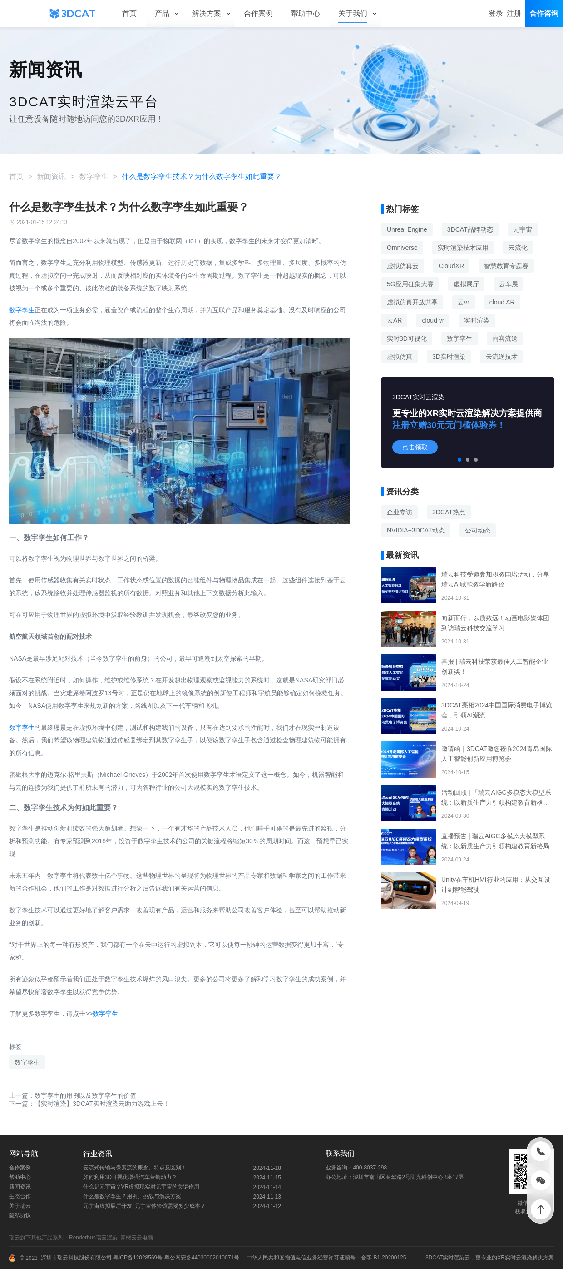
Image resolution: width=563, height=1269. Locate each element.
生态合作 (20, 1196)
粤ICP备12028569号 (137, 1257)
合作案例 (20, 1167)
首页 (16, 176)
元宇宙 (522, 229)
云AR (394, 320)
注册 (514, 13)
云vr (463, 302)
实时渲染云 (456, 1257)
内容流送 (505, 338)
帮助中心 (20, 1177)
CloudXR (451, 265)
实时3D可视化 (407, 338)
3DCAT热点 (448, 512)
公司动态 (477, 530)
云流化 (518, 247)
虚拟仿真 (399, 356)
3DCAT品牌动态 (470, 229)
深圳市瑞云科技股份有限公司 (76, 1257)
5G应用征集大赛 (410, 284)
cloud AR (502, 302)
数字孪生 (94, 176)
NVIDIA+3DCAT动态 (416, 530)
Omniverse (402, 247)
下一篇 (89, 1103)
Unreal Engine (407, 229)
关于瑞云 (20, 1206)
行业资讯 (97, 1154)
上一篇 (72, 1095)
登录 (496, 13)
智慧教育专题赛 (506, 265)
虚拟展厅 (466, 284)
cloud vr (433, 320)
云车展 (508, 284)
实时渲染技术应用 (463, 247)
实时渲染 (476, 320)
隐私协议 (20, 1215)
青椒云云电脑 (138, 1237)
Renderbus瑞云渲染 (94, 1237)
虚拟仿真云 (403, 265)
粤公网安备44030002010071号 (201, 1257)
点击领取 (415, 447)
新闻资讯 (51, 176)
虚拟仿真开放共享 (412, 302)
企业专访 (399, 512)
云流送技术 (502, 356)
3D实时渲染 (449, 356)
